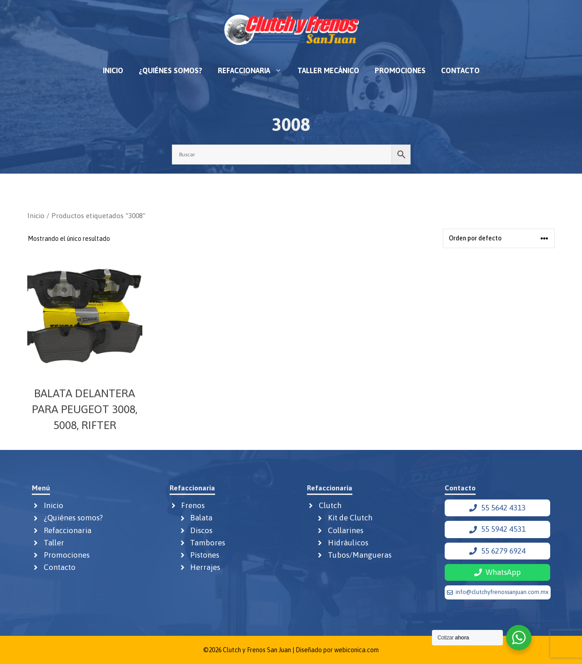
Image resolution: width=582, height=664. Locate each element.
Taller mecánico (328, 70)
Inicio (113, 70)
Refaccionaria (254, 70)
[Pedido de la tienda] (499, 238)
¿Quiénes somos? (170, 70)
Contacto (460, 70)
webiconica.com (356, 650)
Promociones (400, 70)
